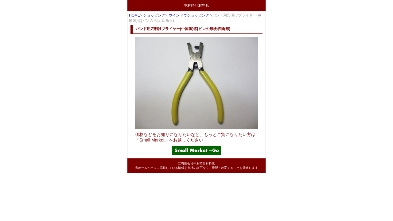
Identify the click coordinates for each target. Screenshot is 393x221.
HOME (134, 15)
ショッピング (154, 15)
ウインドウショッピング (189, 15)
